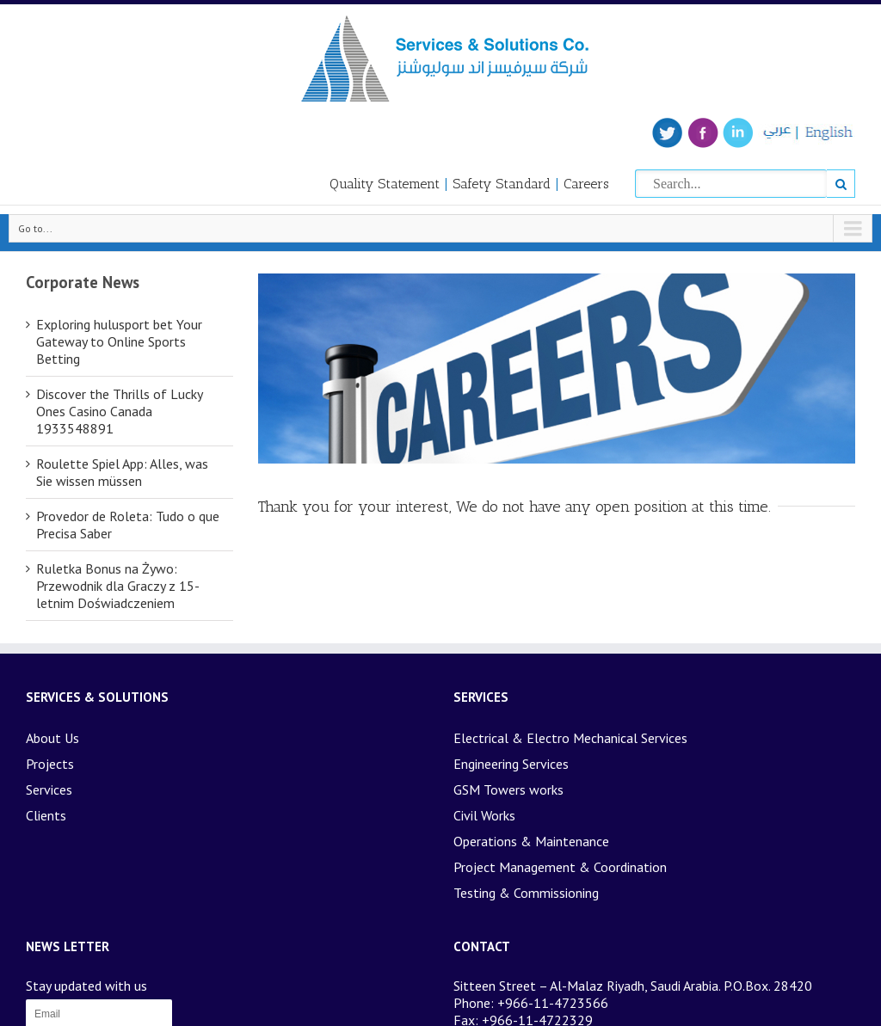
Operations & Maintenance (531, 841)
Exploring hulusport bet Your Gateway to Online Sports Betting (119, 341)
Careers (586, 183)
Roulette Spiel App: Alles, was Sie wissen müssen (122, 472)
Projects (50, 763)
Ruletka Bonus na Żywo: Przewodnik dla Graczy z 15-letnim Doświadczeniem (118, 585)
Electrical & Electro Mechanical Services (570, 737)
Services (49, 789)
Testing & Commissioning (526, 892)
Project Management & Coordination (560, 866)
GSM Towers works (508, 789)
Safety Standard (502, 183)
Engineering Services (511, 763)
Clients (46, 815)
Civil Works (484, 815)
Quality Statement (385, 183)
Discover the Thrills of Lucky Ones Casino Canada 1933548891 (119, 411)
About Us (52, 737)
